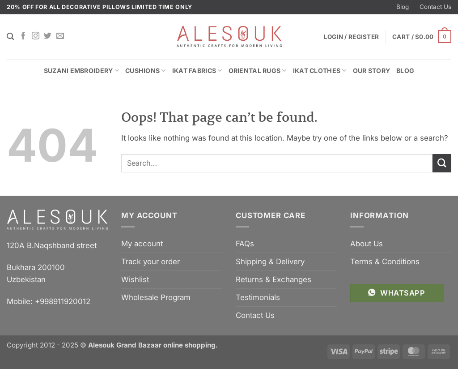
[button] (421, 37)
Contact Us (435, 6)
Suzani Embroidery (81, 70)
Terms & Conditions (385, 261)
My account (142, 243)
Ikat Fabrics (197, 70)
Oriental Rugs (258, 70)
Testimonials (258, 297)
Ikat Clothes (320, 70)
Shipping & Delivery (270, 261)
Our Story (371, 70)
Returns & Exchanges (273, 279)
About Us (366, 243)
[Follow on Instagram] (35, 36)
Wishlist (135, 279)
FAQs (245, 243)
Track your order (150, 261)
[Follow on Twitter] (47, 36)
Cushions (145, 70)
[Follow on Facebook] (23, 36)
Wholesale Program (156, 297)
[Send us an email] (60, 36)
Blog (402, 6)
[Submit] (442, 163)
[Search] (10, 36)
